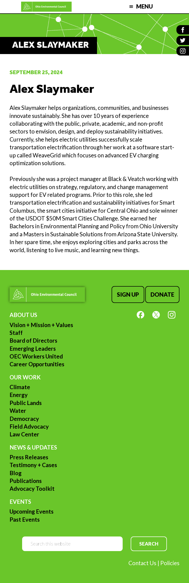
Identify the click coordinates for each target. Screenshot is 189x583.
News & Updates (33, 447)
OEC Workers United (36, 356)
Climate (20, 387)
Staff (16, 332)
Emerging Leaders (33, 348)
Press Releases (29, 457)
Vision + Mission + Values (41, 325)
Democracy (24, 418)
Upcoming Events (32, 511)
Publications (26, 480)
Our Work (25, 377)
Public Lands (26, 402)
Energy (19, 394)
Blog (16, 473)
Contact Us (142, 563)
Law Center (24, 434)
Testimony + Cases (33, 465)
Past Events (25, 519)
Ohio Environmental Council (46, 6)
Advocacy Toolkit (32, 488)
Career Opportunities (37, 364)
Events (20, 501)
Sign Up (128, 294)
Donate (162, 294)
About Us (23, 314)
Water (18, 410)
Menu (144, 6)
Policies (169, 563)
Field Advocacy (29, 426)
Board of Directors (33, 340)
